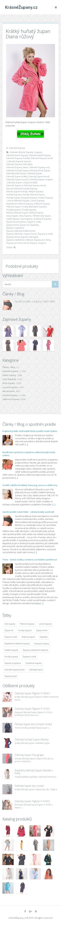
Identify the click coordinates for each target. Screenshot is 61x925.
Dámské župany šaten (17, 167)
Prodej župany (29, 209)
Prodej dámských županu (34, 206)
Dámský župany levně (35, 185)
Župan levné (12, 224)
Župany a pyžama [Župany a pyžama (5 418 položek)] (13, 663)
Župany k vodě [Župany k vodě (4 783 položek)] (29, 656)
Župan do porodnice (16, 221)
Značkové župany (42, 218)
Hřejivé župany (35, 191)
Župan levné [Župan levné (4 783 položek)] (41, 630)
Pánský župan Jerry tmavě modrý (33, 724)
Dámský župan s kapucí (41, 179)
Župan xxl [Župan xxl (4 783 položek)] (9, 630)
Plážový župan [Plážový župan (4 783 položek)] (28, 637)
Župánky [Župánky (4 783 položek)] (43, 637)
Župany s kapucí (38, 242)
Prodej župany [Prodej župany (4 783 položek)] (11, 656)
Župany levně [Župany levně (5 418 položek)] (11, 676)
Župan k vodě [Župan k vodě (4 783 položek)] (11, 637)
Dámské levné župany (17, 155)
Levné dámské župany (18, 200)
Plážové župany (42, 203)
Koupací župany (29, 197)
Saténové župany (11, 399)
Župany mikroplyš (29, 236)
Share (10, 247)
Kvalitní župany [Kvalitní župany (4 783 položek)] (11, 650)
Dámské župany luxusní (19, 161)
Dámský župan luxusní (17, 179)
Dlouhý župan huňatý (16, 191)
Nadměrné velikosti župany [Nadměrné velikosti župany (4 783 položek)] (17, 643)
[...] (26, 444)
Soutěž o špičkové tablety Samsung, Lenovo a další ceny (29, 485)
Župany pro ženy (42, 239)
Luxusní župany (10, 387)
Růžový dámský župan (17, 212)
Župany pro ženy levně (17, 242)
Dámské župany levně (42, 158)
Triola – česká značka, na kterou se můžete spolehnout (29, 559)
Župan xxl (24, 224)
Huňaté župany (13, 194)
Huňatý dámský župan (33, 194)
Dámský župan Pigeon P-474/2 (32, 801)
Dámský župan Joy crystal (29, 786)
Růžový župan (36, 212)
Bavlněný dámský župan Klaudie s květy (34, 772)
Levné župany (37, 200)
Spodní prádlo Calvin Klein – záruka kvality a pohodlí (28, 511)
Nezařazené (8, 391)
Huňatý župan (13, 197)
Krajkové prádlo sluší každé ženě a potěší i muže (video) (29, 431)
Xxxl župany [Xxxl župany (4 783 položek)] (10, 623)
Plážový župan (13, 206)
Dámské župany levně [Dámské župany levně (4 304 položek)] (15, 669)
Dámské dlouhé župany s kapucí (26, 152)
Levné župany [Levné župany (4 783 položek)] (45, 623)
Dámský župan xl (14, 185)
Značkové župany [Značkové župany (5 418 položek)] (34, 663)
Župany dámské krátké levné (20, 230)
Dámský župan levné (39, 176)
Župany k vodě (45, 233)
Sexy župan (12, 215)
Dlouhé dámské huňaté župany (21, 188)
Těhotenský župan (42, 215)
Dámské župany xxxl (39, 167)
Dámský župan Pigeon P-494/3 (32, 693)
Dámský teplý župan (16, 173)
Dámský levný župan (39, 170)
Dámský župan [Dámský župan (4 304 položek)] (36, 669)
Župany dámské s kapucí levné (21, 233)
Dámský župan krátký (17, 176)
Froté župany (8, 383)
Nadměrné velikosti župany (19, 203)
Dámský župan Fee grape (29, 755)
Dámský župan (34, 173)
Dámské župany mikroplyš (19, 164)
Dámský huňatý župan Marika (31, 739)
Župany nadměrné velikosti (19, 239)
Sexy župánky (9, 379)
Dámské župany (17, 147)
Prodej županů (13, 209)
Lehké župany (9, 375)
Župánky (34, 224)
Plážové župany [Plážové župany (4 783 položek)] (27, 623)
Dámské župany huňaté (18, 158)
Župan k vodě (34, 221)
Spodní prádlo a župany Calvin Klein (35, 301)
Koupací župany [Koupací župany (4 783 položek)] (41, 643)
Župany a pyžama (15, 227)
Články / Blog (8, 367)
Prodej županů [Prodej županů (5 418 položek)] (25, 630)
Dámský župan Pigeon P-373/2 (32, 708)
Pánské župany (10, 395)
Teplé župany (13, 218)
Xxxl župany (27, 218)
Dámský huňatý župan (17, 170)
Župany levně (13, 236)
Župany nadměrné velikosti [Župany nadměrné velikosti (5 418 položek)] (35, 650)
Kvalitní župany (45, 197)
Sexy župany (25, 215)
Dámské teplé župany (40, 155)
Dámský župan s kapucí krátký (22, 182)
